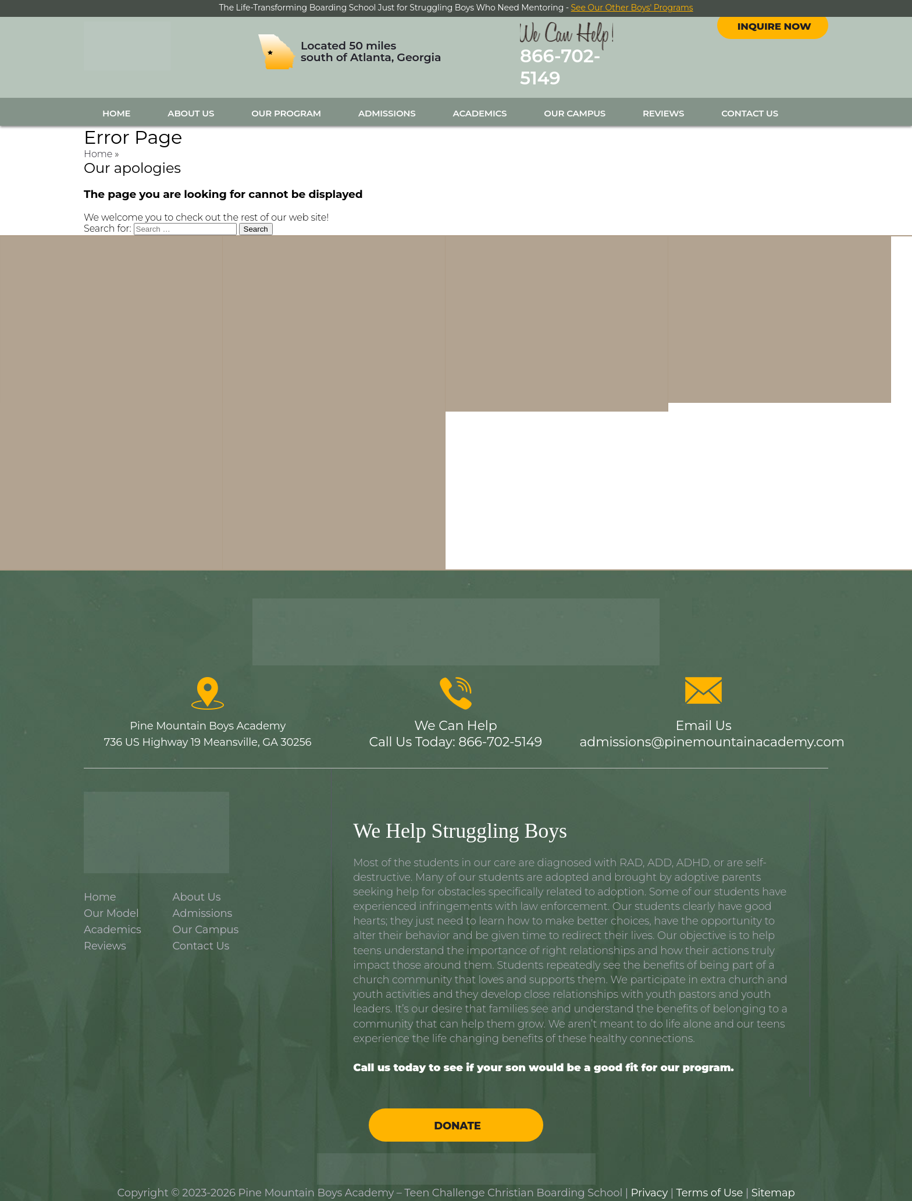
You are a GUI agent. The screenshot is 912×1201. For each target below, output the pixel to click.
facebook (762, 34)
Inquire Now (773, 66)
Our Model (111, 903)
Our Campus (574, 102)
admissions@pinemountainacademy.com (712, 731)
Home (116, 102)
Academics (480, 102)
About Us (191, 102)
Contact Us (749, 102)
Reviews (663, 102)
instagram (783, 34)
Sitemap (773, 1182)
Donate (457, 1115)
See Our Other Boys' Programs (632, 7)
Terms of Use (709, 1182)
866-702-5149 (594, 63)
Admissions (387, 102)
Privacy (649, 1182)
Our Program (286, 102)
